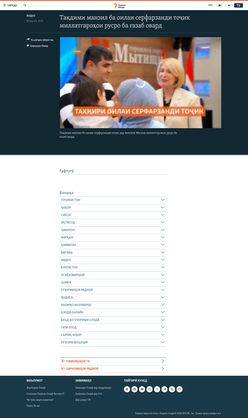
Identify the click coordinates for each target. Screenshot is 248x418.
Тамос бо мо (33, 406)
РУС (210, 5)
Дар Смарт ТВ (82, 400)
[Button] (40, 40)
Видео (31, 15)
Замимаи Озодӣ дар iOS (88, 394)
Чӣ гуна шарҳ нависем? (40, 400)
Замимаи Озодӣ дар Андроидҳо (93, 388)
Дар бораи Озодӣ (36, 388)
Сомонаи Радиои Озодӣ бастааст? (45, 394)
